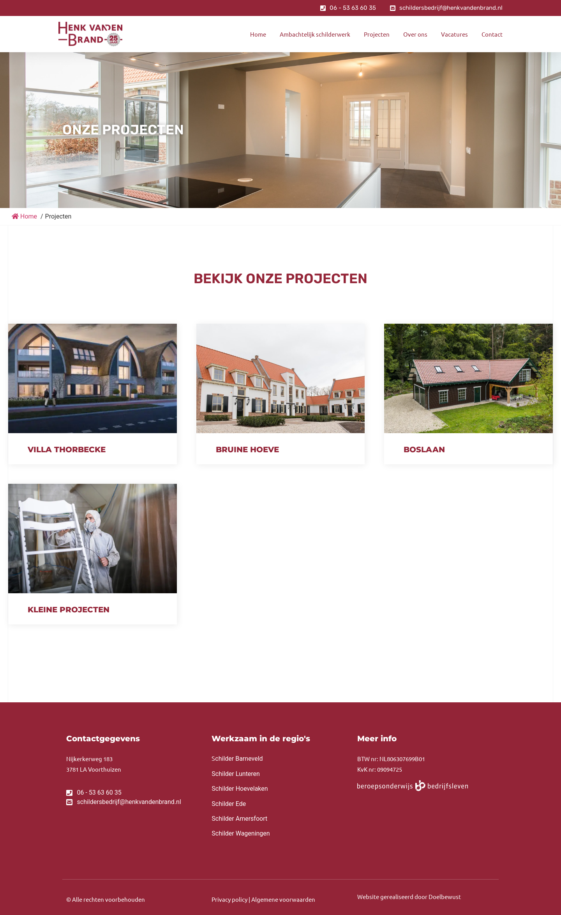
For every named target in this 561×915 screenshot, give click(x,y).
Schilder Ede (229, 803)
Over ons (415, 34)
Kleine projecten (68, 609)
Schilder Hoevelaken (240, 788)
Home (258, 34)
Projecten (377, 34)
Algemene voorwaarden (283, 899)
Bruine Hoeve (247, 449)
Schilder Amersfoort (239, 818)
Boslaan (424, 449)
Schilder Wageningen (241, 833)
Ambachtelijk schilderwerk (315, 34)
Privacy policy (229, 899)
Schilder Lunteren (236, 773)
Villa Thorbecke (67, 449)
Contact (492, 34)
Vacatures (454, 34)
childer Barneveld (237, 758)
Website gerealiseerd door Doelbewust (409, 896)
